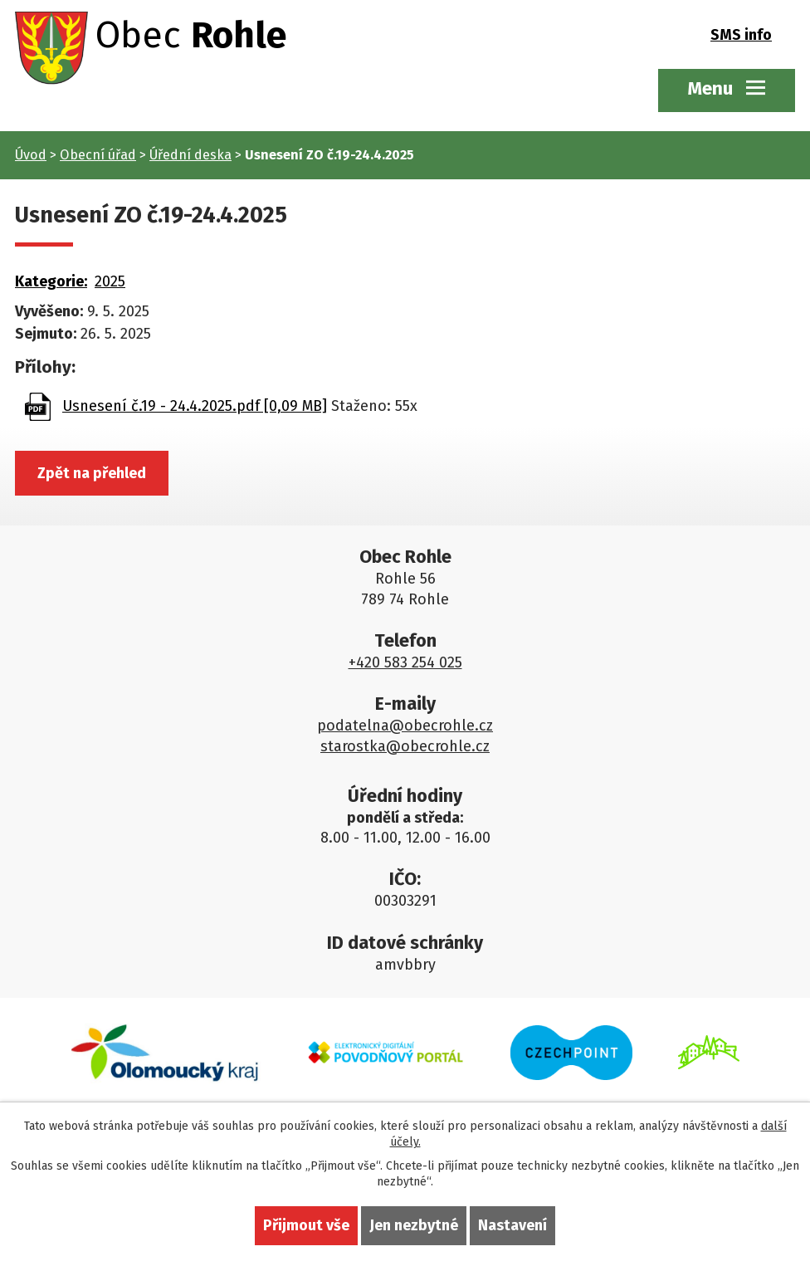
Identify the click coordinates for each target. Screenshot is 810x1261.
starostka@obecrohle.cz (405, 746)
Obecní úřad (98, 155)
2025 (110, 281)
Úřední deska (190, 155)
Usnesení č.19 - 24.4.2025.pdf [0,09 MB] (194, 406)
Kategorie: (51, 281)
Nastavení (512, 1225)
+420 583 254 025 (405, 662)
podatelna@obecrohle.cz (405, 725)
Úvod (30, 155)
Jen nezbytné (413, 1225)
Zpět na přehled (91, 473)
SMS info (741, 35)
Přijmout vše (306, 1225)
